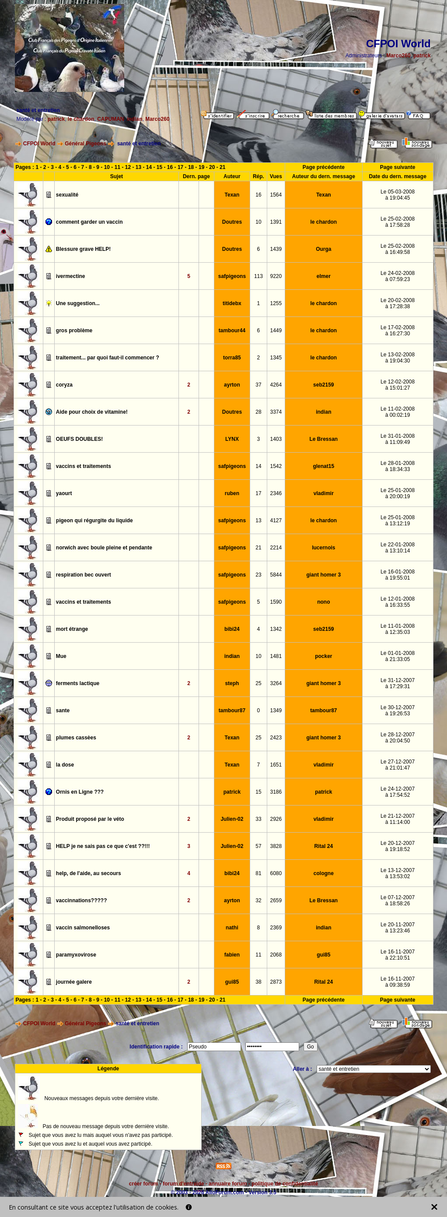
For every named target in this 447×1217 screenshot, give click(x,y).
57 (258, 846)
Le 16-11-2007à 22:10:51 (398, 955)
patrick (421, 56)
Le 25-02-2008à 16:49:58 (398, 249)
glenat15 (323, 466)
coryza (64, 385)
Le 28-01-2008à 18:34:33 (398, 466)
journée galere (74, 982)
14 (149, 167)
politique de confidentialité (284, 1184)
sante (63, 710)
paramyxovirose (76, 955)
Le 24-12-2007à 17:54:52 (398, 792)
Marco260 (398, 56)
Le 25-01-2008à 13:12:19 (398, 520)
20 (212, 167)
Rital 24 (323, 846)
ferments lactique (77, 683)
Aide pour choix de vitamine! (92, 412)
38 (258, 982)
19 (201, 167)
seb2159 (323, 385)
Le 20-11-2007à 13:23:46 (398, 928)
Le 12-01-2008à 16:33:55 (398, 602)
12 (128, 167)
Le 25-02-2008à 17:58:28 (398, 222)
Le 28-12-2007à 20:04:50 (398, 738)
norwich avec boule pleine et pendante (104, 548)
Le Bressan (323, 439)
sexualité (67, 195)
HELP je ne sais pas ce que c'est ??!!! (103, 846)
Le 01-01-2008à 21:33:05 (398, 656)
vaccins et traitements (83, 466)
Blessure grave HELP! (83, 249)
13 (138, 167)
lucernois (323, 548)
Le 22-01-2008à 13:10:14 (398, 548)
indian (134, 119)
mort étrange (72, 629)
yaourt (64, 493)
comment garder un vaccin (89, 222)
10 (107, 167)
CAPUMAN (110, 119)
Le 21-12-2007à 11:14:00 (398, 819)
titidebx (232, 303)
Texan (232, 195)
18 (191, 167)
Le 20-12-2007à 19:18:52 (398, 846)
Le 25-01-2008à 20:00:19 (398, 493)
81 (258, 873)
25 (258, 683)
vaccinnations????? (81, 900)
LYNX (232, 439)
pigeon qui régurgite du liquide (94, 520)
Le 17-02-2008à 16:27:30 (398, 330)
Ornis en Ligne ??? (80, 792)
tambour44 (232, 330)
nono (323, 602)
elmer (324, 276)
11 (117, 167)
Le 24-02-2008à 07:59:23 (398, 276)
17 (180, 167)
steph (232, 683)
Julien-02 (231, 819)
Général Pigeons (85, 144)
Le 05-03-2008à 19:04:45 (398, 195)
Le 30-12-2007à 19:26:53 (398, 710)
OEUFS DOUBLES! (79, 439)
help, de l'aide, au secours (88, 873)
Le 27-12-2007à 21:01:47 (398, 765)
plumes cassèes (76, 738)
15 (159, 167)
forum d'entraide (183, 1184)
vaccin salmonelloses (83, 928)
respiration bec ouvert (83, 575)
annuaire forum (228, 1184)
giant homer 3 (323, 575)
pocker (323, 656)
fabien (232, 955)
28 (258, 412)
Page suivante (398, 167)
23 (258, 575)
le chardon (81, 119)
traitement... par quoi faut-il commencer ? (107, 358)
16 (258, 195)
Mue (61, 656)
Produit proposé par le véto (90, 819)
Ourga (323, 249)
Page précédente (324, 167)
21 (222, 167)
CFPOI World (39, 144)
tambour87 (232, 710)
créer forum (143, 1184)
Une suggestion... (78, 303)
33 (258, 819)
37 (258, 385)
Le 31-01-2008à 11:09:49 (398, 439)
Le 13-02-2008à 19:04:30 (398, 358)
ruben (232, 493)
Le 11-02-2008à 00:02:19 (398, 412)
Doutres (232, 222)
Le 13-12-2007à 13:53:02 (398, 873)
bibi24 (232, 629)
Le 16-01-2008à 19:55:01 (398, 575)
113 (258, 276)
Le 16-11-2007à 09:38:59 (398, 982)
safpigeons (232, 276)
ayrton (232, 385)
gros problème (74, 330)
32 (258, 900)
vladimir (324, 493)
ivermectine (70, 276)
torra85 (232, 358)
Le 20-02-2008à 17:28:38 (398, 303)
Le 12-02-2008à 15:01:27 (398, 385)
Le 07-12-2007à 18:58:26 (398, 900)
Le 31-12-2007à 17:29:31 (398, 683)
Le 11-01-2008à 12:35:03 (398, 629)
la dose (65, 765)
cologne (324, 873)
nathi (232, 928)
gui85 (323, 955)
